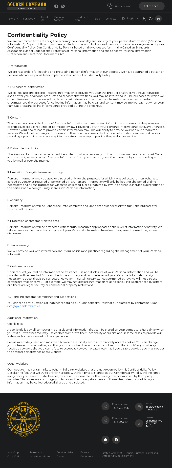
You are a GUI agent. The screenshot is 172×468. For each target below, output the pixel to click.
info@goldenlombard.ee (23, 306)
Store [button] (12, 18)
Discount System (59, 19)
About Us (44, 19)
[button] (151, 18)
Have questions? (123, 6)
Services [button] (28, 18)
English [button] (128, 18)
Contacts (110, 18)
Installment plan (81, 19)
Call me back (151, 6)
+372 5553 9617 (121, 407)
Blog (97, 18)
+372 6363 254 (120, 421)
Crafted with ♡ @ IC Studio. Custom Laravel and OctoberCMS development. (130, 454)
